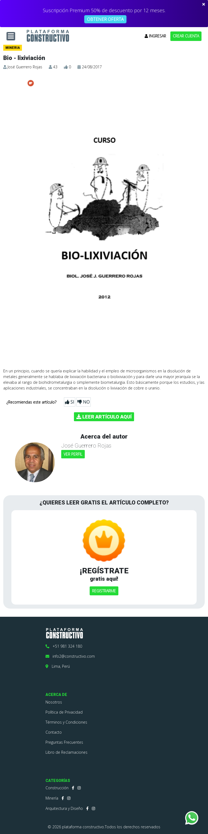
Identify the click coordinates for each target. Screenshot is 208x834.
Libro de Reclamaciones (66, 752)
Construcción (57, 787)
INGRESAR (155, 36)
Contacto (54, 732)
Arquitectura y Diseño (64, 808)
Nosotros (54, 702)
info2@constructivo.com (70, 656)
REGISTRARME (104, 590)
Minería (52, 798)
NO (83, 402)
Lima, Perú (58, 666)
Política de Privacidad (64, 712)
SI (69, 402)
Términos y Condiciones (66, 722)
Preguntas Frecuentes (64, 742)
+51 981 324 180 (64, 646)
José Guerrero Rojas (25, 66)
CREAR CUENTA (186, 36)
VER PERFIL (73, 454)
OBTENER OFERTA (105, 19)
